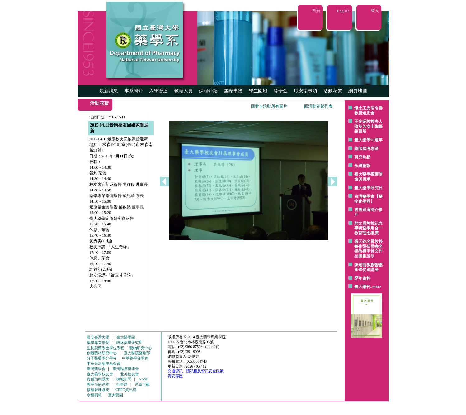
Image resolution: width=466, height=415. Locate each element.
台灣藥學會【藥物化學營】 (368, 199)
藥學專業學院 (98, 342)
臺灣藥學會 (96, 369)
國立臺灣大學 (98, 337)
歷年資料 (362, 278)
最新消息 (108, 90)
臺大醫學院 (125, 337)
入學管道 (158, 90)
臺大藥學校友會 (100, 374)
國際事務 (233, 90)
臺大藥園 (115, 395)
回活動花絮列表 (318, 106)
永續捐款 (362, 165)
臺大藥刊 (362, 286)
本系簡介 (133, 90)
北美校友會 (129, 374)
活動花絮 (332, 90)
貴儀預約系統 (98, 379)
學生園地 (258, 90)
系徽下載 (142, 384)
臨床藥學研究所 (129, 342)
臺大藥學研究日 (368, 188)
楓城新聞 (123, 379)
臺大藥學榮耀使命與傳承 (368, 176)
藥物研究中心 (140, 348)
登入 (375, 10)
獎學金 (281, 90)
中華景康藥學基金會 (103, 363)
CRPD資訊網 (125, 390)
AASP (143, 379)
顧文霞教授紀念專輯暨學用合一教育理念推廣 (368, 228)
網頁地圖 (357, 90)
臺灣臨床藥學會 (126, 369)
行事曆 (122, 384)
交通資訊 (175, 371)
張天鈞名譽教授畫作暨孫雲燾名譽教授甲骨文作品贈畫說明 (368, 248)
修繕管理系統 (98, 390)
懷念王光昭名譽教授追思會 (368, 110)
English (343, 10)
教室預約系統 (98, 384)
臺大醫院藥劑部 (137, 353)
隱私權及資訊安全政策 (205, 371)
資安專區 (175, 376)
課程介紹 (208, 90)
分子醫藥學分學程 (102, 358)
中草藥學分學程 (135, 358)
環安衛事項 (305, 90)
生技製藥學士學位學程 (105, 348)
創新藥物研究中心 (102, 353)
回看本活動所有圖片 (269, 106)
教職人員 (183, 90)
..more (375, 286)
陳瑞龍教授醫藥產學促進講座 (368, 267)
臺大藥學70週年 (368, 140)
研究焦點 (362, 157)
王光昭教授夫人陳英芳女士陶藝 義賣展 (368, 126)
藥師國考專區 (366, 148)
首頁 (316, 10)
